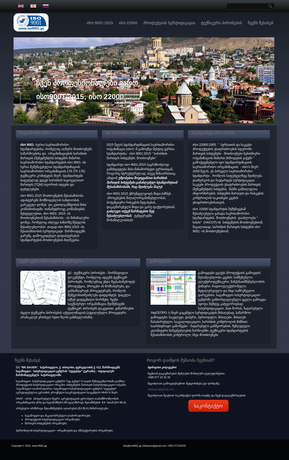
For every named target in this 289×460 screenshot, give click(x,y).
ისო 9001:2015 (100, 23)
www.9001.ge (39, 445)
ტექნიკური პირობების (221, 23)
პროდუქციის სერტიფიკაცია (169, 23)
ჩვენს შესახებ (260, 23)
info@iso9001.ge (132, 445)
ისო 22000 (128, 23)
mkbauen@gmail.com (161, 389)
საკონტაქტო (208, 405)
